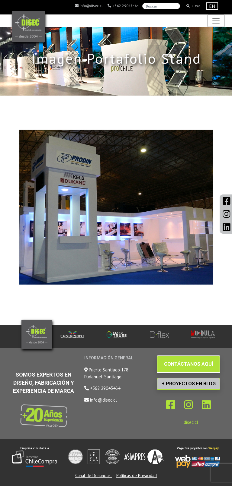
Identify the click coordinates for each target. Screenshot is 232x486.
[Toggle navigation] (216, 20)
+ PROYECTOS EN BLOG (189, 384)
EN (212, 6)
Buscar (193, 6)
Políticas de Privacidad (136, 475)
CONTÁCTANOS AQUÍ (188, 364)
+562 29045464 (123, 5)
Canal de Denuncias (93, 475)
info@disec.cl (88, 5)
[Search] (161, 6)
